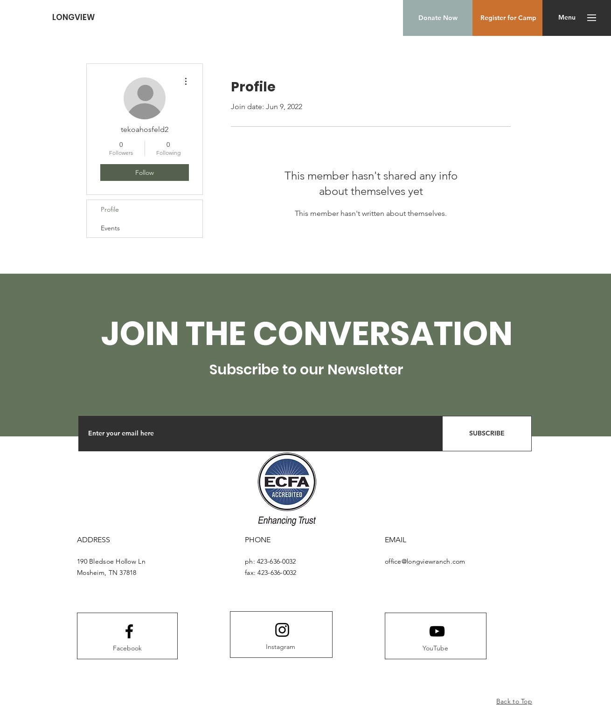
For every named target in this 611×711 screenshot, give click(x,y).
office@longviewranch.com (425, 561)
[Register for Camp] (508, 18)
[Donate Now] (437, 18)
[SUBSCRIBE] (487, 433)
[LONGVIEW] (73, 17)
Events (110, 228)
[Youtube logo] (437, 631)
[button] (567, 17)
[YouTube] (435, 648)
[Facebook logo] (129, 631)
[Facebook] (127, 648)
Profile (110, 209)
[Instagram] (280, 647)
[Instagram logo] (282, 630)
